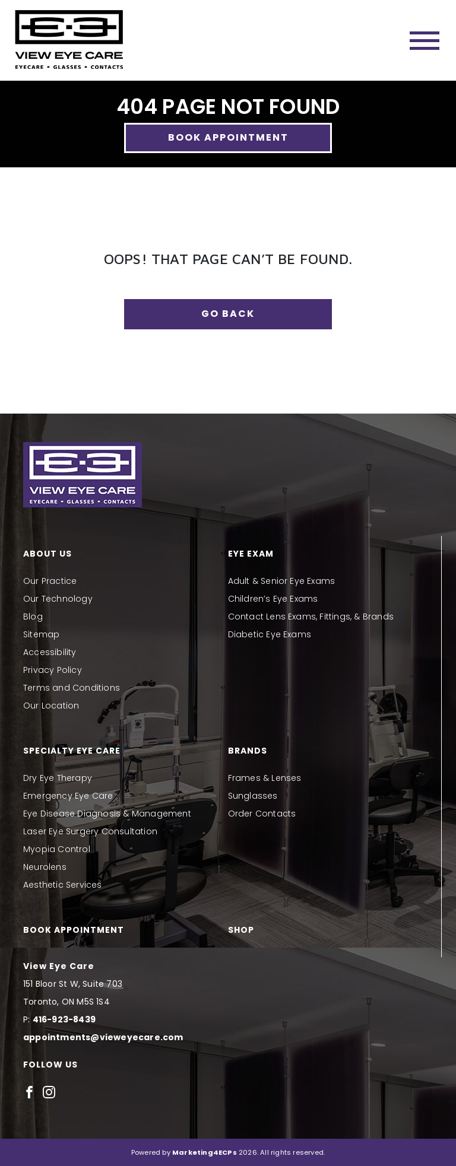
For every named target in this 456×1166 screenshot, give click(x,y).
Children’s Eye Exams (273, 599)
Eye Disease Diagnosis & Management (107, 813)
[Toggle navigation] (424, 40)
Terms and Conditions (71, 688)
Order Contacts (262, 813)
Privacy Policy (52, 670)
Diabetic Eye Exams (270, 634)
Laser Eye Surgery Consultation (90, 831)
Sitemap (41, 634)
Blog (33, 616)
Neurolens (44, 867)
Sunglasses (253, 796)
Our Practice (50, 581)
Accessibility (50, 652)
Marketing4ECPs (204, 1152)
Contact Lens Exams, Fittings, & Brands (311, 616)
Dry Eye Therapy (57, 778)
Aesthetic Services (62, 885)
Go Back (228, 313)
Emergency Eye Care (68, 796)
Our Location (51, 705)
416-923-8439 (64, 1019)
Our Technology (58, 599)
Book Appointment (228, 137)
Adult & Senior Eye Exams (281, 581)
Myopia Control (56, 849)
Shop (241, 930)
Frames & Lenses (265, 778)
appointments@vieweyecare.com (103, 1037)
